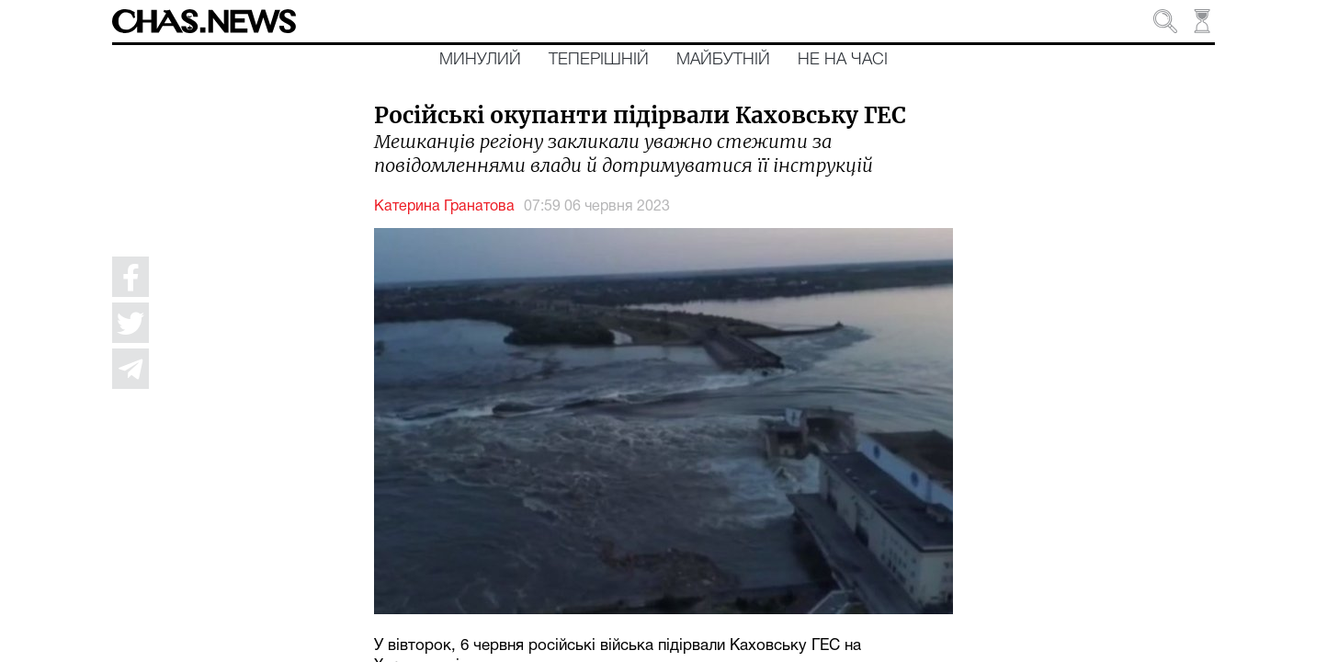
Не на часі (843, 59)
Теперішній (599, 59)
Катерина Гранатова (444, 206)
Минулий (480, 59)
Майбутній (723, 59)
